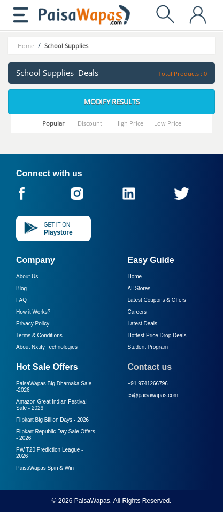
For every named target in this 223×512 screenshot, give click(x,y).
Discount (90, 123)
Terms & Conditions (39, 335)
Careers (137, 312)
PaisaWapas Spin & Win (45, 468)
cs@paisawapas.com (153, 395)
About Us (27, 277)
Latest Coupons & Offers (157, 300)
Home (135, 277)
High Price (129, 123)
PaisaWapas (92, 501)
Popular (53, 123)
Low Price (167, 123)
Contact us (150, 366)
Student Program (148, 347)
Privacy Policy (32, 324)
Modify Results (112, 101)
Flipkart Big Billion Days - (52, 420)
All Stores (139, 288)
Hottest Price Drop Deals (157, 335)
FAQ (21, 300)
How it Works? (33, 312)
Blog (21, 288)
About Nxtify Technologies (47, 347)
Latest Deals (143, 324)
